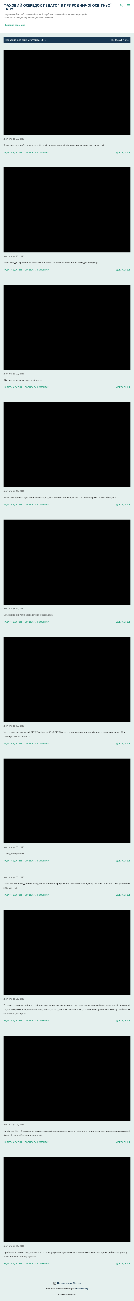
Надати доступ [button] (13, 152)
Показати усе (120, 40)
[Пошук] (121, 5)
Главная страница (15, 25)
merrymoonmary (82, 1289)
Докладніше (123, 152)
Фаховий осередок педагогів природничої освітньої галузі (57, 7)
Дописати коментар (36, 152)
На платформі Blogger (67, 1283)
